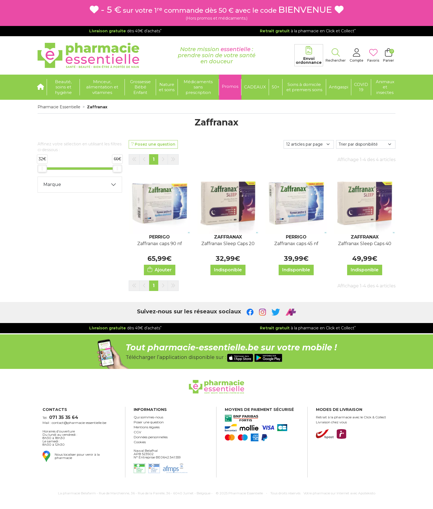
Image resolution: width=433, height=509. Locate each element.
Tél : (60, 417)
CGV (137, 432)
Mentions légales (147, 427)
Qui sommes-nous (148, 417)
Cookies (140, 442)
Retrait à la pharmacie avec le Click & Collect (351, 417)
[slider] (42, 168)
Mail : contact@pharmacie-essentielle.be (74, 422)
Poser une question (149, 422)
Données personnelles (151, 437)
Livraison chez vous (331, 422)
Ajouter (159, 269)
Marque (52, 184)
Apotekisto (339, 493)
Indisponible (228, 269)
